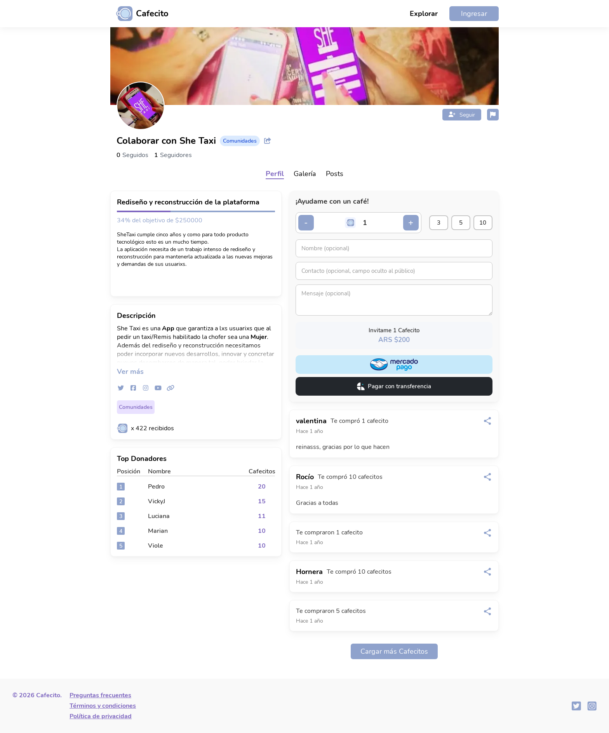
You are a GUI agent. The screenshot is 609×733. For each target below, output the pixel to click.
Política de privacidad (101, 716)
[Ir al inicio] (139, 13)
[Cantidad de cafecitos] (365, 222)
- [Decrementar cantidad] (306, 223)
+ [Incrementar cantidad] (409, 223)
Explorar (424, 13)
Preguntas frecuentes (100, 695)
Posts (334, 173)
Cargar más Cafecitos (394, 651)
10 (482, 223)
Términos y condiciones (103, 706)
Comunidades (136, 407)
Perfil (275, 173)
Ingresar (474, 13)
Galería (305, 173)
